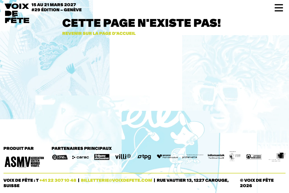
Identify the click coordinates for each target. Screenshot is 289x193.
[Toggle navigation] (277, 7)
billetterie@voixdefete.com (116, 180)
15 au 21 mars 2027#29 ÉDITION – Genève (57, 7)
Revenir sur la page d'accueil (99, 33)
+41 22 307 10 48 (57, 180)
